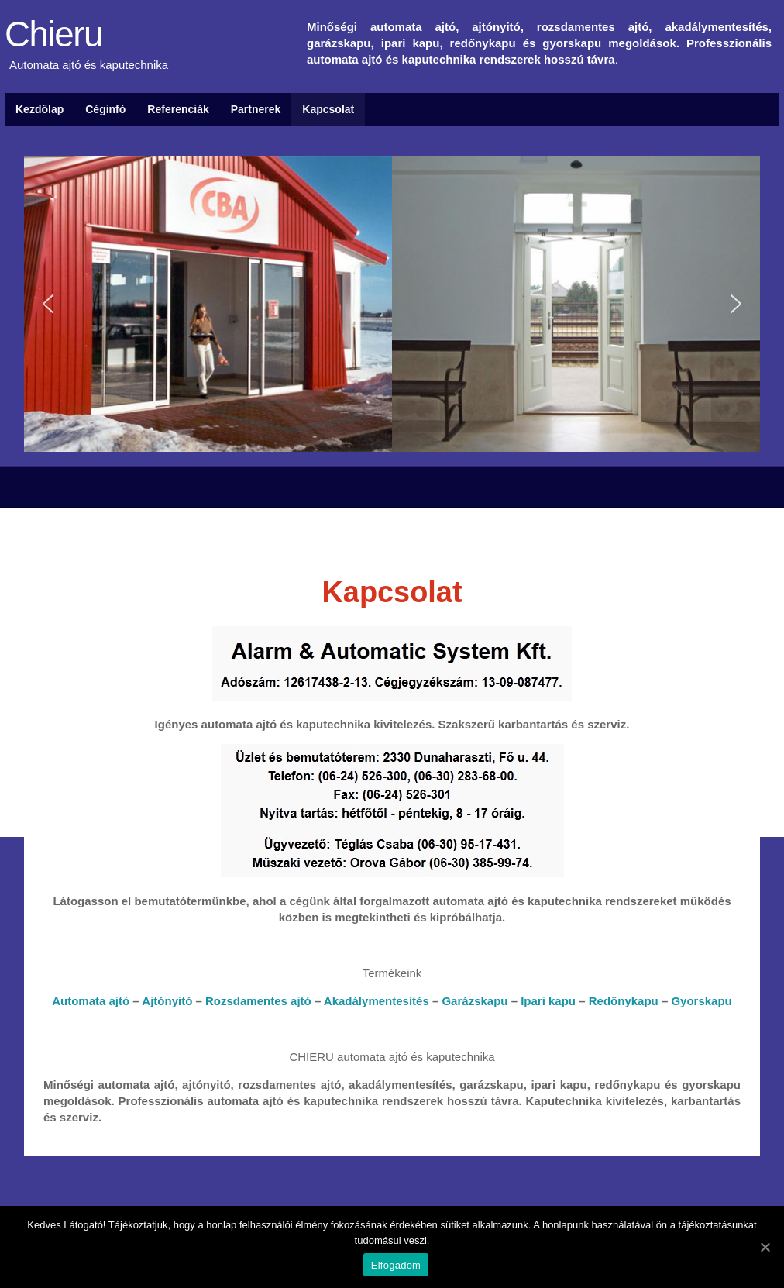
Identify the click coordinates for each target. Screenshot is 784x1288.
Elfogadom (396, 1265)
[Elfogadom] (764, 1247)
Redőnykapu (623, 1000)
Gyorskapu (701, 1000)
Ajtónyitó (167, 1000)
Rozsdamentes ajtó (258, 1000)
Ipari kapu (548, 1000)
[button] (48, 303)
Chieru (53, 34)
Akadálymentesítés (376, 1000)
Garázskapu (474, 1000)
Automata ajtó (90, 1000)
